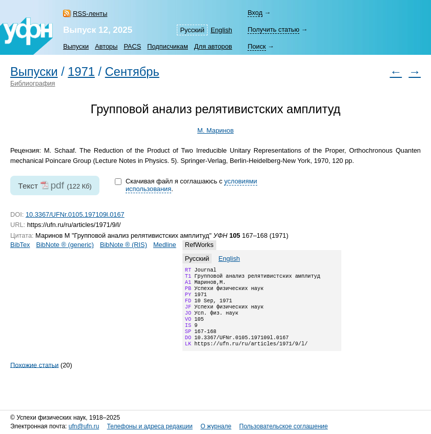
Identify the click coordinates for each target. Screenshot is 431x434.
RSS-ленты (90, 13)
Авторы (106, 46)
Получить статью (273, 29)
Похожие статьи (34, 378)
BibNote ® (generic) (65, 245)
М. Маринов (215, 130)
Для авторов (213, 46)
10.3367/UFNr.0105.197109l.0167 (75, 214)
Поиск (256, 46)
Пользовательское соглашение (283, 426)
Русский (192, 30)
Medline (164, 245)
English (221, 30)
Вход (255, 12)
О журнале (215, 426)
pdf (57, 185)
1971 (81, 71)
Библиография (32, 83)
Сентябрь (132, 71)
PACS (132, 46)
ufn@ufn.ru (84, 426)
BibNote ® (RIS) (123, 245)
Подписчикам (167, 46)
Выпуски (76, 46)
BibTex (20, 245)
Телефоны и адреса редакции (150, 426)
